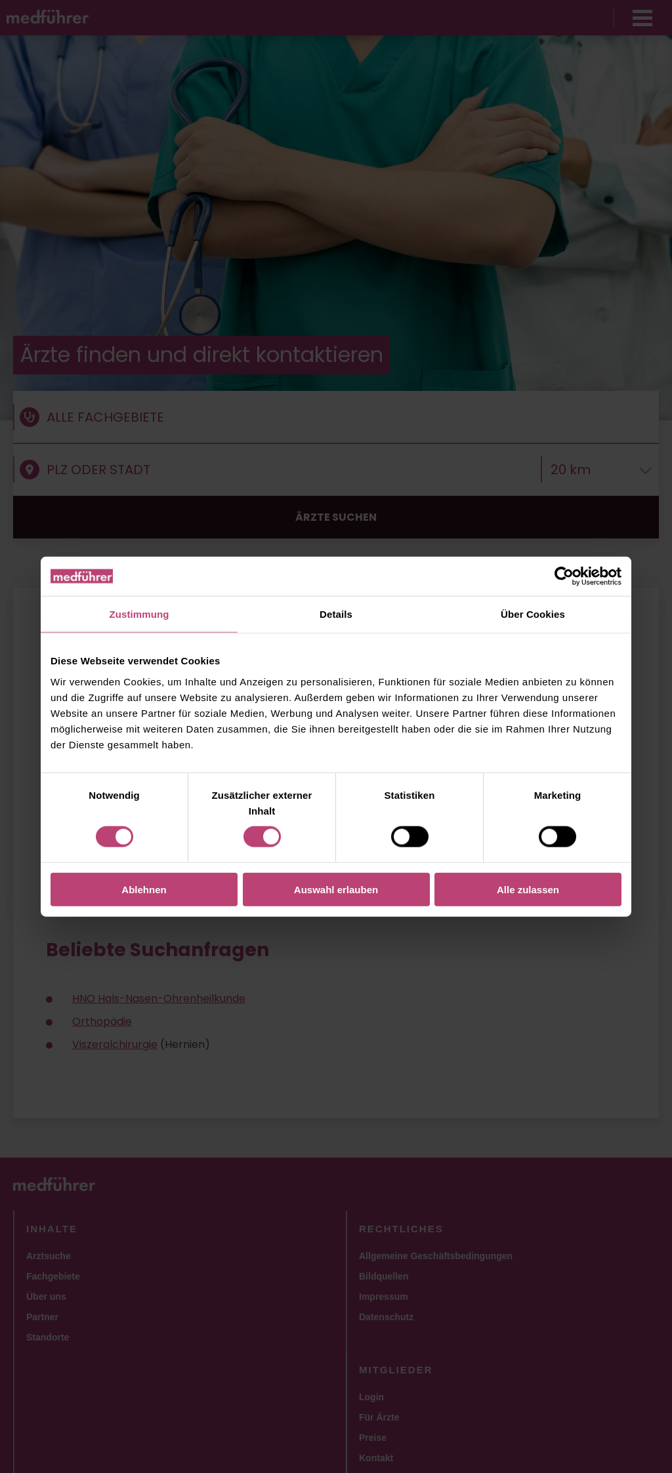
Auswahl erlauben (336, 889)
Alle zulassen (528, 889)
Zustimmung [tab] (139, 614)
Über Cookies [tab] (533, 614)
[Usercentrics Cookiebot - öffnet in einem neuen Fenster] (564, 576)
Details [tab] (336, 614)
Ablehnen (143, 889)
